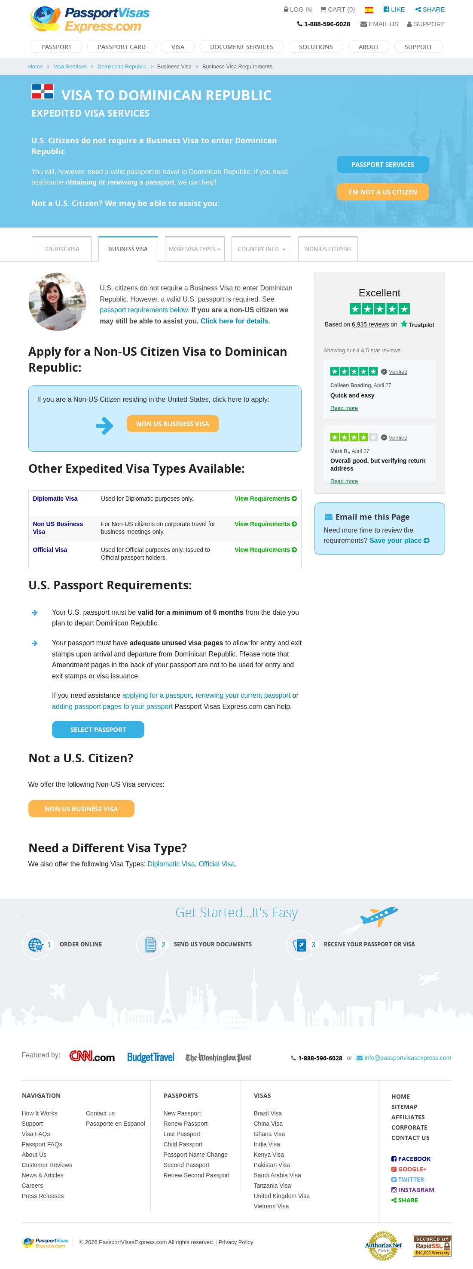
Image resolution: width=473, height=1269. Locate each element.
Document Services (241, 47)
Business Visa (128, 249)
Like (394, 9)
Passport (56, 47)
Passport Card (122, 47)
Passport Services (382, 164)
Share (430, 9)
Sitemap (404, 1107)
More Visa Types (194, 249)
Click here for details (234, 321)
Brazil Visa (268, 1113)
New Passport (182, 1113)
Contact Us (410, 1137)
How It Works (40, 1113)
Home (35, 66)
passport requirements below (144, 310)
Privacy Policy (236, 1242)
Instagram (412, 1190)
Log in (298, 9)
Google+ (409, 1169)
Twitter (407, 1179)
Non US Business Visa (172, 423)
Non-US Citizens (328, 249)
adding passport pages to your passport (112, 706)
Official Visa (50, 549)
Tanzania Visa (272, 1185)
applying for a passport (157, 695)
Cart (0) (337, 9)
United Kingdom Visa (282, 1195)
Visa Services (70, 66)
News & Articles (43, 1175)
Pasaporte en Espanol (115, 1123)
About (369, 47)
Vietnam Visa (271, 1206)
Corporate (409, 1127)
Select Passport (98, 729)
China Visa (268, 1123)
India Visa (267, 1144)
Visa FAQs (36, 1133)
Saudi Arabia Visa (277, 1175)
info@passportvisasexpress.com (404, 1057)
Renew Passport (186, 1123)
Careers (32, 1185)
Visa (177, 47)
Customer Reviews (47, 1164)
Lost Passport (182, 1133)
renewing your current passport (242, 695)
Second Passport (187, 1164)
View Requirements (266, 498)
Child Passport (183, 1144)
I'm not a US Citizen (383, 192)
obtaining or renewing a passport (120, 182)
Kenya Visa (269, 1154)
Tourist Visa (61, 249)
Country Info (261, 249)
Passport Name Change (196, 1154)
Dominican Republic (122, 66)
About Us (34, 1154)
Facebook (410, 1159)
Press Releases (43, 1195)
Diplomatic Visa (55, 498)
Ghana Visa (269, 1133)
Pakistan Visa (272, 1164)
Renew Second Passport (197, 1175)
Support (426, 24)
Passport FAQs (42, 1144)
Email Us (379, 24)
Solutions (316, 47)
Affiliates (408, 1117)
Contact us (100, 1113)
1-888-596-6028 (320, 1058)
